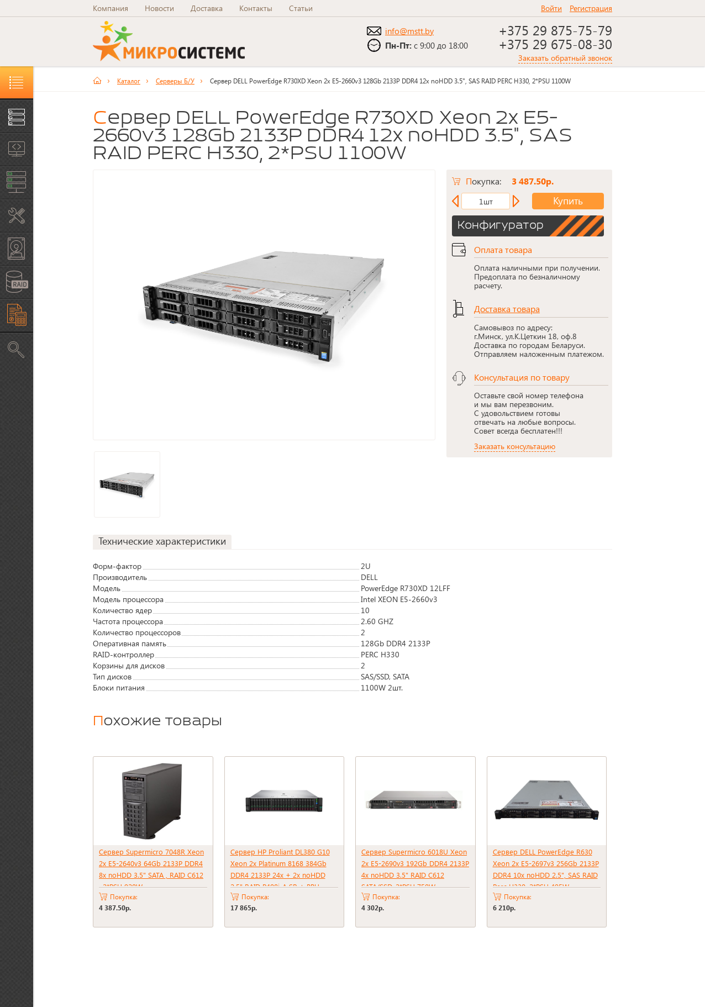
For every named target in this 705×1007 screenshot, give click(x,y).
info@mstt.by (409, 30)
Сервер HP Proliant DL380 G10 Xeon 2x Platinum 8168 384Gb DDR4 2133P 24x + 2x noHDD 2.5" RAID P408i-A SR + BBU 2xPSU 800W (280, 871)
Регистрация (591, 8)
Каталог (128, 77)
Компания (110, 8)
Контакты (255, 8)
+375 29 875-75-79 (555, 30)
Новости (159, 8)
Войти (551, 8)
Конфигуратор (500, 223)
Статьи (301, 8)
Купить (559, 198)
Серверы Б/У (175, 77)
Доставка (207, 8)
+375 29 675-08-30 (555, 43)
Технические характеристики (162, 537)
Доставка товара (507, 305)
